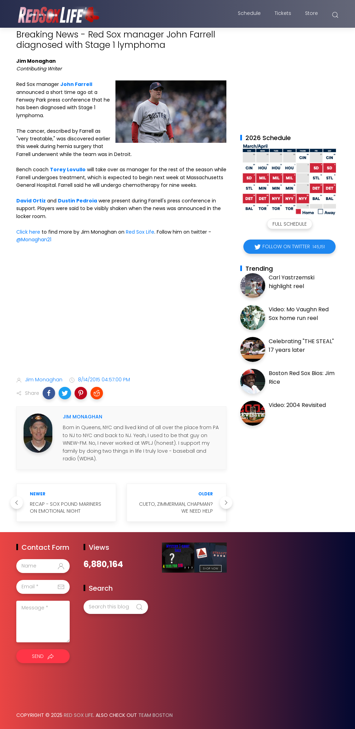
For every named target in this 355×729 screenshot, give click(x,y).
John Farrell (76, 84)
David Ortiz (31, 200)
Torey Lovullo (68, 169)
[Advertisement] (121, 316)
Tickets (283, 14)
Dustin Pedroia (77, 200)
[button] (49, 393)
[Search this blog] (116, 607)
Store (311, 14)
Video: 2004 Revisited (297, 405)
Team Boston (155, 715)
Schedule (249, 14)
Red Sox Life (140, 231)
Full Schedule (289, 223)
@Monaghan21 (33, 239)
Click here (28, 231)
